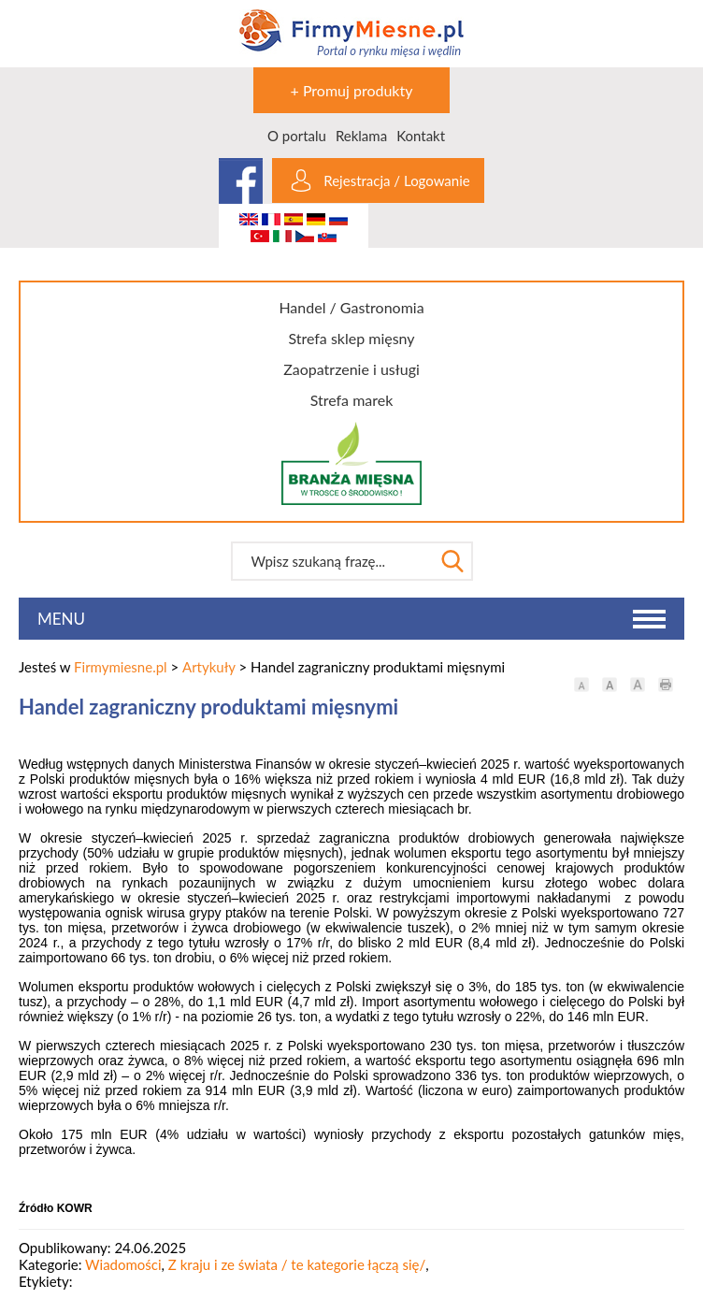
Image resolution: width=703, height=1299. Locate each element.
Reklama (361, 135)
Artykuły (209, 666)
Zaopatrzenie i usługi (351, 369)
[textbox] (333, 561)
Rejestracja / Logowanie (396, 180)
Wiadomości (123, 1264)
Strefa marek (352, 400)
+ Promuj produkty (352, 90)
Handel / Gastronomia (351, 307)
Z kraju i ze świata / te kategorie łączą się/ (296, 1264)
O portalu (296, 135)
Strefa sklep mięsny (351, 338)
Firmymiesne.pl (120, 666)
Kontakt (420, 135)
